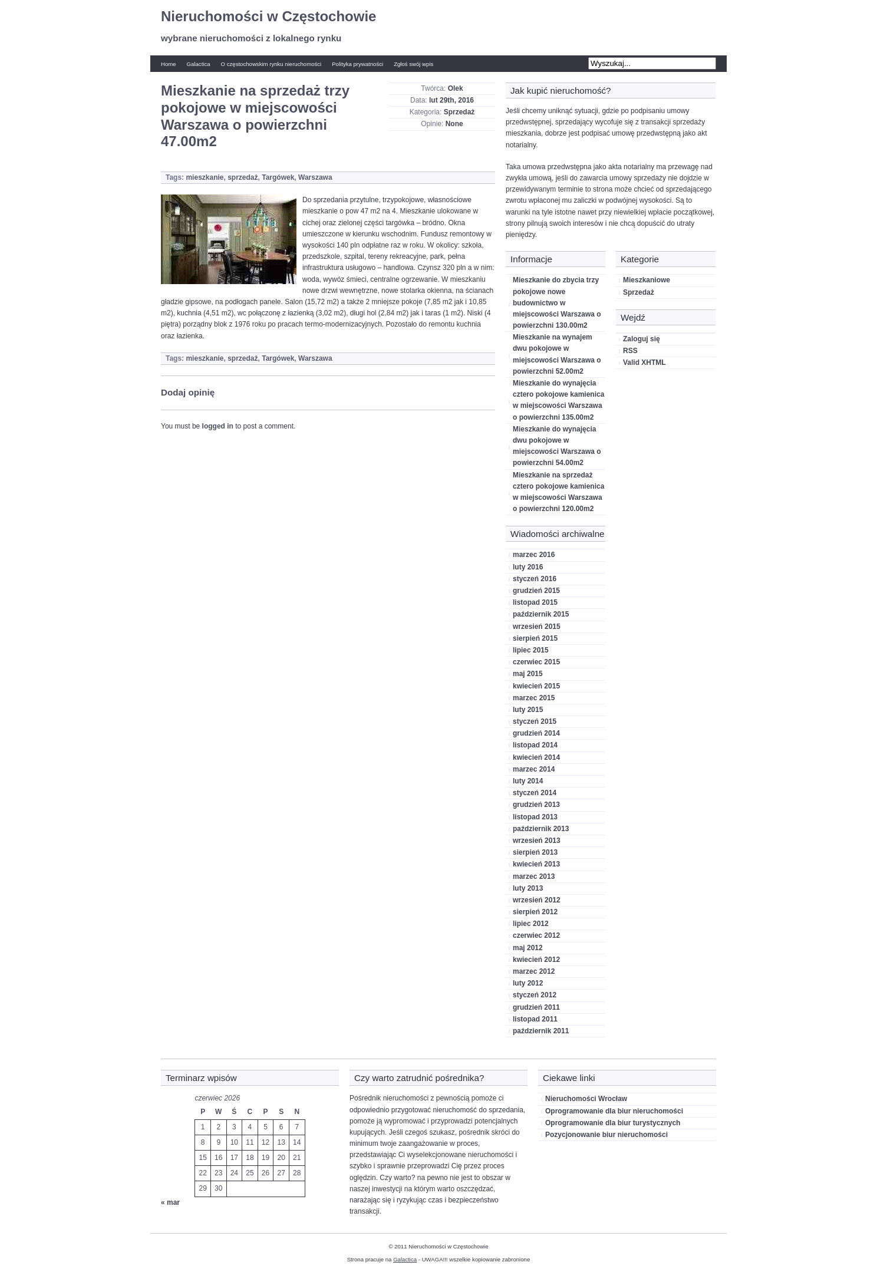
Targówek (278, 177)
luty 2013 (528, 888)
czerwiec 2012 (536, 935)
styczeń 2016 (534, 579)
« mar (170, 1202)
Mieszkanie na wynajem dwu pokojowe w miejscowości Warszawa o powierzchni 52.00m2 (557, 354)
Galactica (198, 64)
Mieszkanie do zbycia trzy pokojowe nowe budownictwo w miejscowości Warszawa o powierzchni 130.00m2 (557, 302)
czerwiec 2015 (536, 662)
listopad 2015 (535, 602)
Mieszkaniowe (646, 280)
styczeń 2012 (534, 995)
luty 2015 (528, 710)
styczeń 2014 (534, 793)
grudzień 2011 (536, 1007)
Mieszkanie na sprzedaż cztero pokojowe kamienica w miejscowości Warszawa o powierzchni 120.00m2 (558, 492)
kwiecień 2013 (536, 864)
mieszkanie (204, 177)
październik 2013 (541, 829)
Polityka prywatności (357, 64)
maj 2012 (528, 948)
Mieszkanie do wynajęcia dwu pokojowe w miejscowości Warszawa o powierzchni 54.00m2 (557, 446)
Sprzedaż (459, 112)
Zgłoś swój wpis (413, 64)
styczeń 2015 (534, 721)
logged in (217, 426)
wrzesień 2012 (537, 900)
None (454, 124)
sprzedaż (243, 177)
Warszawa (315, 177)
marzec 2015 (534, 698)
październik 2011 (541, 1031)
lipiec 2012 (531, 924)
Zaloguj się (641, 339)
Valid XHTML (644, 362)
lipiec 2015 (531, 650)
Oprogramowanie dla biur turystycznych (612, 1123)
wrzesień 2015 (537, 626)
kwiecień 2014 (536, 757)
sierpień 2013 (535, 852)
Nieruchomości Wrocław (586, 1099)
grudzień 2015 (536, 590)
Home (168, 64)
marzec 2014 (534, 769)
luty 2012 (528, 983)
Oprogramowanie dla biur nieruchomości (614, 1111)
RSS (630, 351)
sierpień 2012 (535, 912)
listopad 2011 (535, 1019)
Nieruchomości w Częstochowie (268, 16)
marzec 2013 (534, 876)
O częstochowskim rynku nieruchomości (271, 64)
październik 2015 (541, 614)
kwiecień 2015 (536, 686)
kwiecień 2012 (536, 959)
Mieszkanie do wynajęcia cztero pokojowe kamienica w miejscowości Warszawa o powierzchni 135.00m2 (558, 400)
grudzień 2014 (536, 733)
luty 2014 (528, 781)
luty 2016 (528, 567)
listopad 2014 (535, 745)
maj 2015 (528, 674)
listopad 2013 (535, 817)
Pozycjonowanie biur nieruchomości (606, 1135)
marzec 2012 (534, 971)
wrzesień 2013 (537, 840)
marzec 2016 (534, 555)
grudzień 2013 (536, 804)
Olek (455, 88)
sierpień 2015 (535, 638)
